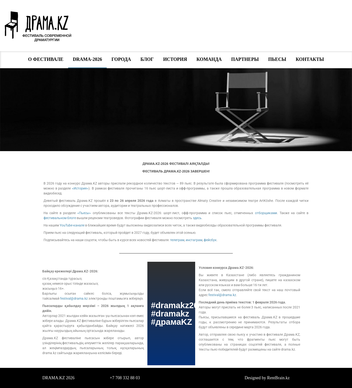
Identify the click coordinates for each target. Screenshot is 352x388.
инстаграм (194, 240)
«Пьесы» (84, 213)
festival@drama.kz (74, 298)
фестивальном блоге (60, 218)
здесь (197, 218)
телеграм (177, 240)
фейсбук (210, 240)
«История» (80, 188)
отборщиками (266, 213)
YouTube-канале (72, 225)
